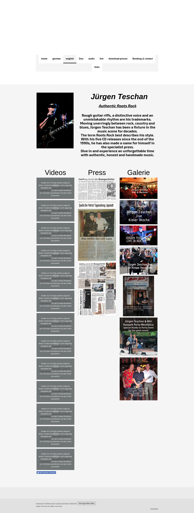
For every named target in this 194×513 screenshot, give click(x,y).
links (97, 67)
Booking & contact (143, 58)
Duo (81, 58)
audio (91, 58)
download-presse (118, 58)
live (101, 58)
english (70, 58)
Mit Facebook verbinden (46, 473)
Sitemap (73, 503)
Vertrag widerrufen (86, 503)
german (56, 58)
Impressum (40, 503)
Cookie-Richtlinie (62, 503)
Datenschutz (50, 503)
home (44, 58)
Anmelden (154, 509)
